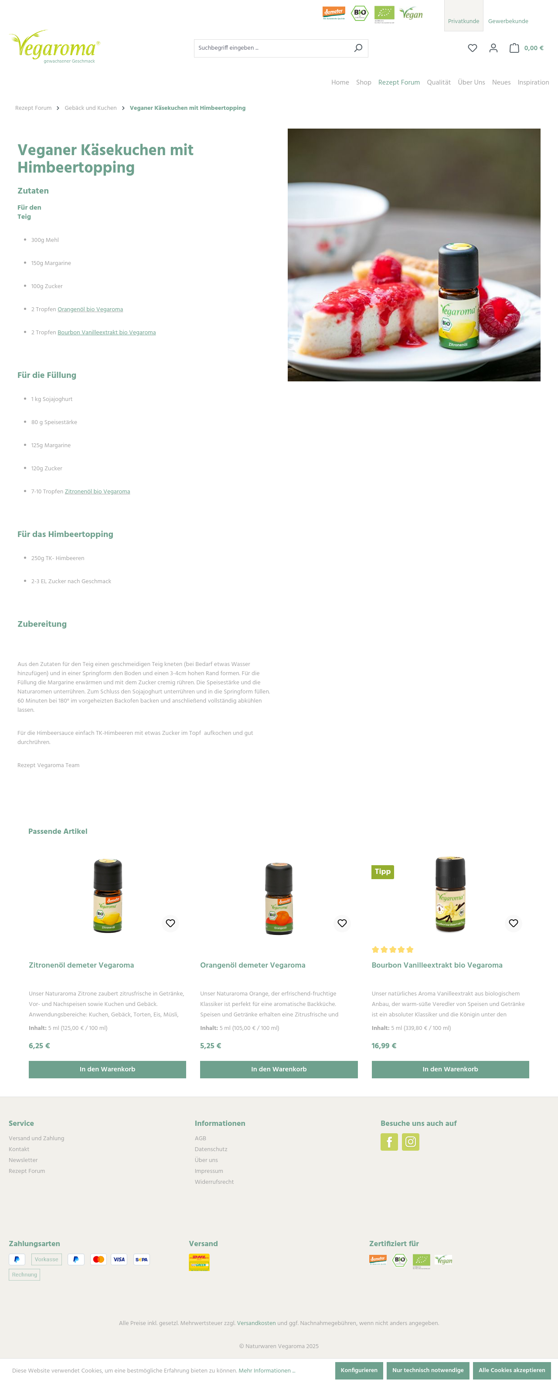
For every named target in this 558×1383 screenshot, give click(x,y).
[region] (279, 952)
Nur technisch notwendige (428, 1371)
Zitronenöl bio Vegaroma (97, 492)
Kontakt (19, 1150)
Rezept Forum (27, 1171)
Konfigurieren (359, 1371)
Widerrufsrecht (214, 1182)
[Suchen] (358, 48)
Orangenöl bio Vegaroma (90, 310)
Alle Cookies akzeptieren (512, 1371)
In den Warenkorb (108, 1069)
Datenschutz (211, 1150)
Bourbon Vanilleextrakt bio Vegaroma (437, 966)
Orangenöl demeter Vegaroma (253, 966)
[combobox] (271, 48)
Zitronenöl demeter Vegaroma (81, 966)
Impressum (209, 1171)
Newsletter (23, 1160)
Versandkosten (256, 1323)
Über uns (206, 1160)
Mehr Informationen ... (266, 1371)
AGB (200, 1139)
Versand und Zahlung (36, 1139)
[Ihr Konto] (493, 48)
